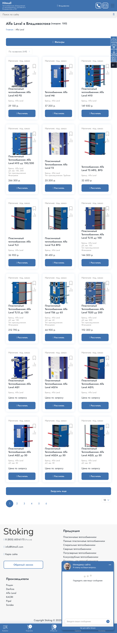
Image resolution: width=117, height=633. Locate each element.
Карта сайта (11, 554)
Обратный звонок (23, 564)
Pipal (8, 601)
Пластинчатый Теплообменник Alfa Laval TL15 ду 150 (19, 309)
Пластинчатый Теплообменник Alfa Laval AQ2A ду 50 (56, 452)
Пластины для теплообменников (80, 561)
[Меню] (113, 5)
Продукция (71, 530)
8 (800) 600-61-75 (15, 539)
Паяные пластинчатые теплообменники (84, 541)
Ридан (9, 585)
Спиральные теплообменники (79, 545)
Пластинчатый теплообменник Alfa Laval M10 (93, 92)
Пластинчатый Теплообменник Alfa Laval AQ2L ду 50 (93, 452)
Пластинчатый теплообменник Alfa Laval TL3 (19, 242)
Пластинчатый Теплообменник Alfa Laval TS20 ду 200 (93, 309)
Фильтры (58, 42)
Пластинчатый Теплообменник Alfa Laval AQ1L (93, 384)
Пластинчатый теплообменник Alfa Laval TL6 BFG (56, 242)
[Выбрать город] (63, 5)
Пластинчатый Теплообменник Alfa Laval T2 (56, 165)
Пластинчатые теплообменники (79, 537)
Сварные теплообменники (77, 549)
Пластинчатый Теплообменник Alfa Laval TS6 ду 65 (56, 309)
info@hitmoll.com (14, 547)
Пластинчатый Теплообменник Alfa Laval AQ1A (56, 384)
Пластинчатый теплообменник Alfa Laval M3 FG (19, 92)
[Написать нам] (105, 5)
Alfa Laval (11, 593)
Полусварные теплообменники (79, 553)
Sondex (10, 605)
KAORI (9, 597)
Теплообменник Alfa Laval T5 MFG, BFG (93, 168)
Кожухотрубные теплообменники (80, 557)
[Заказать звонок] (98, 5)
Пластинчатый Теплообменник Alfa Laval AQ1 (19, 384)
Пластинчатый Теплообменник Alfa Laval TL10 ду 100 (93, 234)
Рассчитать (22, 113)
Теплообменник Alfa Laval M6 (56, 94)
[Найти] (116, 14)
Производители (17, 579)
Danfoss (10, 589)
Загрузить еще (58, 491)
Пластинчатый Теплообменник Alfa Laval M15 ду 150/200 (21, 160)
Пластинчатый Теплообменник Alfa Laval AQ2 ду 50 (19, 452)
